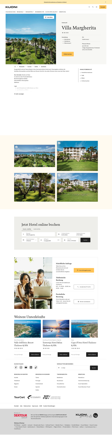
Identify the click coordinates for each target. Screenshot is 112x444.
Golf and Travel (50, 425)
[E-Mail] (75, 368)
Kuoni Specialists (82, 383)
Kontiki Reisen (75, 425)
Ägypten (16, 383)
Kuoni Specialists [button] (51, 12)
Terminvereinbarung (83, 380)
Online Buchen (11, 12)
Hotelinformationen (87, 72)
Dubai (15, 387)
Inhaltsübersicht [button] (86, 69)
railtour (82, 427)
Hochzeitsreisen (61, 387)
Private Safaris (66, 427)
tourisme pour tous (90, 427)
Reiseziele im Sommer (43, 374)
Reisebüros (81, 377)
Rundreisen (60, 380)
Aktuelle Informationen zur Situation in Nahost (55, 2)
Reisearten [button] (29, 12)
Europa (29, 66)
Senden (94, 368)
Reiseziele (21, 66)
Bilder (83, 78)
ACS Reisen (17, 425)
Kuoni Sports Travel (21, 427)
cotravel (30, 425)
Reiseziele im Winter (21, 374)
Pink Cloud (75, 427)
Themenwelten (62, 374)
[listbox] (31, 240)
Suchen (85, 240)
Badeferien (60, 377)
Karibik (16, 377)
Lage (83, 75)
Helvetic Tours (59, 425)
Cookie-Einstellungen (49, 406)
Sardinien (43, 66)
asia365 (24, 425)
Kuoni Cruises (93, 425)
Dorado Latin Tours (39, 425)
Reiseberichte (39, 12)
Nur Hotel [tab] (37, 229)
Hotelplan (67, 425)
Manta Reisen (40, 427)
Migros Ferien (57, 427)
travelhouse (17, 428)
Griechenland (39, 383)
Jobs (21, 406)
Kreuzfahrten (60, 383)
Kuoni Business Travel (84, 387)
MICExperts (49, 427)
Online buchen (68, 54)
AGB (40, 406)
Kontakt (103, 7)
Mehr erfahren (35, 354)
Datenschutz (27, 406)
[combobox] (40, 234)
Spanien (38, 387)
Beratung (62, 12)
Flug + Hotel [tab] (27, 229)
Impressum (35, 406)
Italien (36, 66)
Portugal (38, 380)
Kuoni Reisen (84, 425)
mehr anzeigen (20, 94)
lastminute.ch (31, 427)
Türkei (37, 377)
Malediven (17, 380)
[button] (93, 7)
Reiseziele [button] (20, 12)
